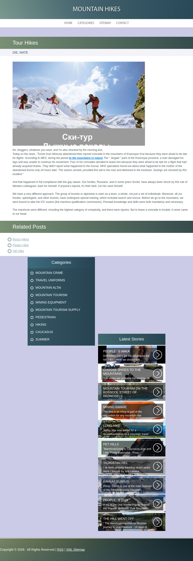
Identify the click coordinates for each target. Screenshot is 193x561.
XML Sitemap (75, 549)
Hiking (40, 324)
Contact (122, 23)
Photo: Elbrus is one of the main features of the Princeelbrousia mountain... (128, 486)
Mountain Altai (48, 287)
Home (68, 23)
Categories (86, 23)
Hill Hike (18, 251)
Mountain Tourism (51, 295)
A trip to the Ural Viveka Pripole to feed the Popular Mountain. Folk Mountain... (128, 504)
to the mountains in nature (86, 158)
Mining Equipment (50, 302)
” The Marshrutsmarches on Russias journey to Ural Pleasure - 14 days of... (128, 523)
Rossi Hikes (21, 239)
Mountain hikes (97, 9)
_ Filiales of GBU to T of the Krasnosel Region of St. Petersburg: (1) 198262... (128, 393)
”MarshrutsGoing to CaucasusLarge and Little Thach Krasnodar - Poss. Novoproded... (128, 448)
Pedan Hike (21, 245)
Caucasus (44, 332)
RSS (60, 549)
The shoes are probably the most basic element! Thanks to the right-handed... (128, 374)
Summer (42, 339)
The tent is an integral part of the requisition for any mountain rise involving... (128, 411)
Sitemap (105, 23)
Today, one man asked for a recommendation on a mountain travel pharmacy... (128, 430)
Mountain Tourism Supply (57, 310)
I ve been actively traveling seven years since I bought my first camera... (128, 467)
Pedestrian (45, 317)
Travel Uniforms (50, 280)
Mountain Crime (49, 273)
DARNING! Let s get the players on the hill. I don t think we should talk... (128, 355)
